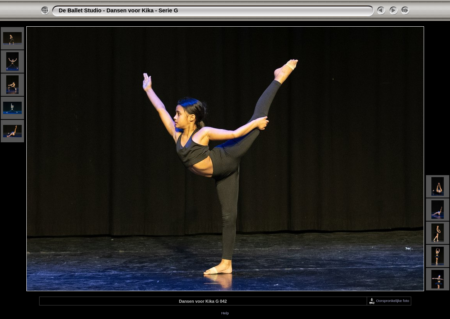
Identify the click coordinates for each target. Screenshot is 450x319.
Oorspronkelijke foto (389, 301)
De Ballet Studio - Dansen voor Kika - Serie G (118, 10)
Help (225, 313)
